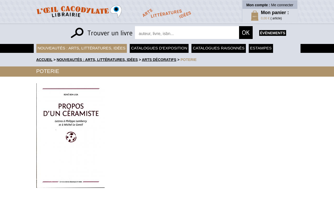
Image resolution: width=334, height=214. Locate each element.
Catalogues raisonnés (219, 48)
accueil (44, 60)
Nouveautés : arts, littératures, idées (82, 48)
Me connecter (282, 5)
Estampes (261, 48)
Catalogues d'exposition (159, 48)
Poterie (188, 60)
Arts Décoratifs (159, 60)
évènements (272, 33)
